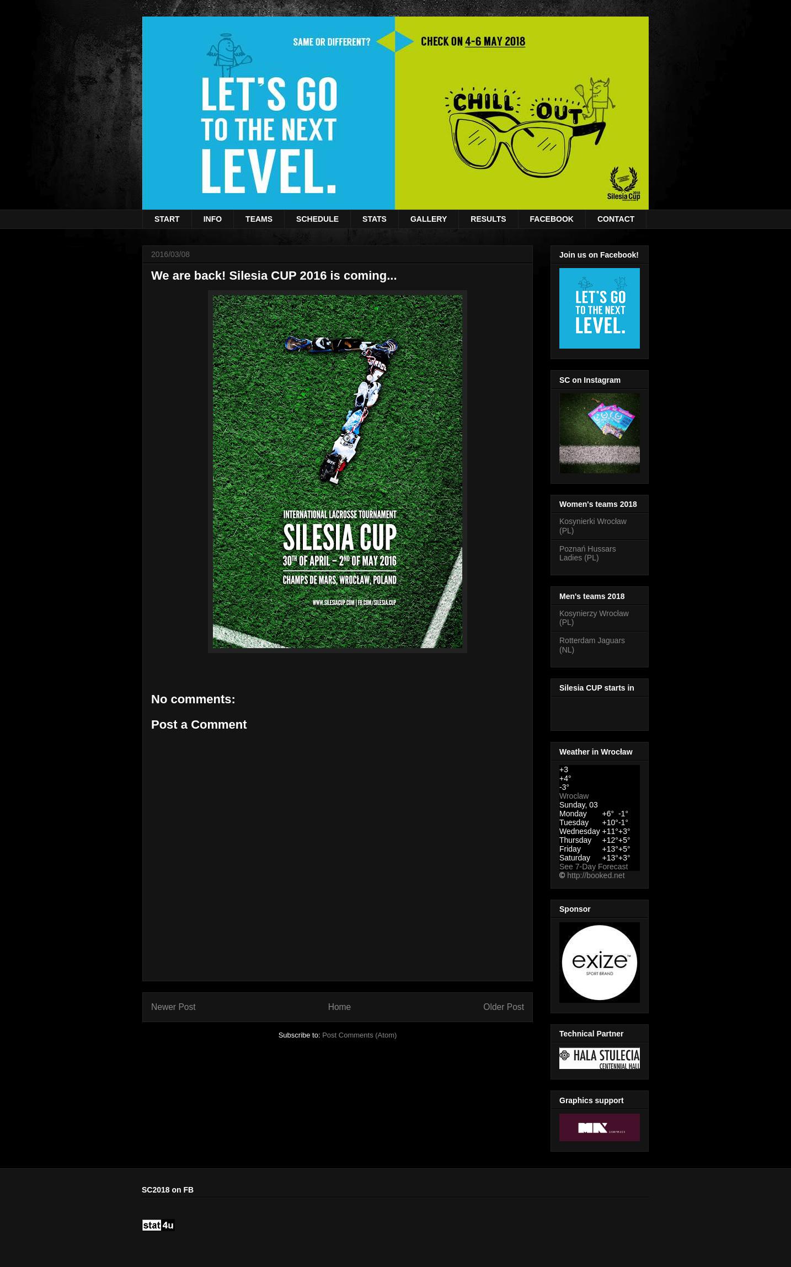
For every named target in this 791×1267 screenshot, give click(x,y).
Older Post (503, 1007)
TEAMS (258, 219)
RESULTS (488, 219)
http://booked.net (595, 875)
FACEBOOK (552, 219)
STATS (374, 219)
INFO (213, 219)
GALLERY (428, 219)
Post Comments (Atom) (359, 1035)
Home (339, 1007)
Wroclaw (574, 796)
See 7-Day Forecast (593, 866)
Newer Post (173, 1007)
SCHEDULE (317, 219)
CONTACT (615, 219)
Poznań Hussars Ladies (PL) (587, 553)
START (167, 219)
